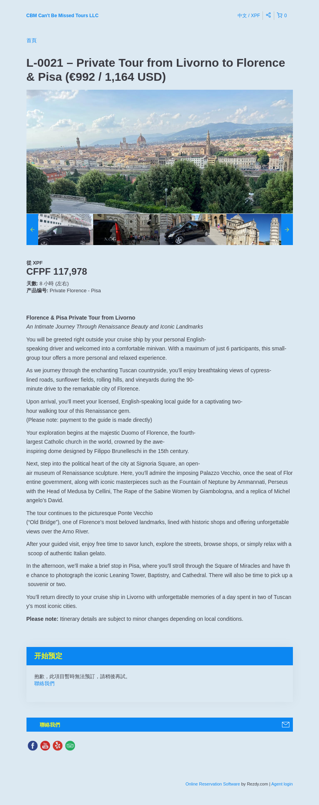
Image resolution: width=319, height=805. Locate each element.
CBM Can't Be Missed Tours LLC (62, 15)
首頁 (31, 40)
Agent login (282, 784)
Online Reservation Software (212, 784)
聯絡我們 (44, 683)
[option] (59, 229)
